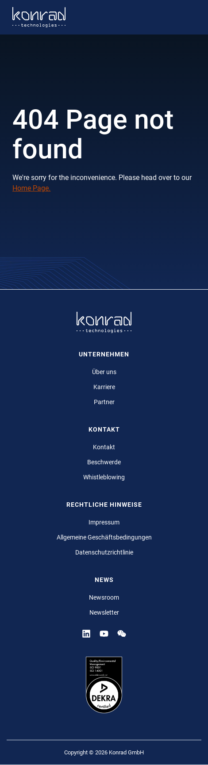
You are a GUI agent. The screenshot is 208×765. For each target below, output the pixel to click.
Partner (104, 401)
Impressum (104, 522)
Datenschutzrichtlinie (104, 552)
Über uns (104, 371)
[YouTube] (104, 633)
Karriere (104, 386)
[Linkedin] (86, 633)
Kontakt (104, 447)
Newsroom (104, 597)
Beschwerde (104, 462)
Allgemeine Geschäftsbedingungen (104, 537)
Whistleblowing (104, 477)
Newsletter (104, 612)
